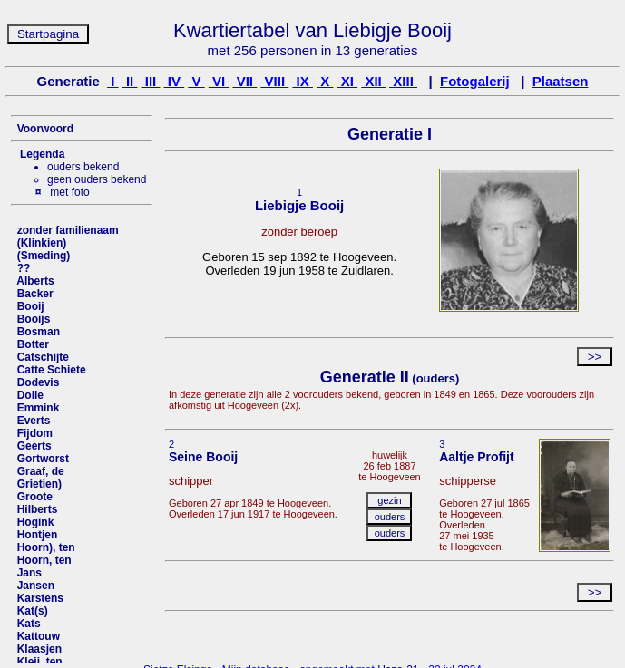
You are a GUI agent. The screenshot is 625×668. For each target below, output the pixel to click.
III (151, 81)
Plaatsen (560, 81)
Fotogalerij (475, 81)
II (130, 81)
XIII (403, 81)
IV (174, 81)
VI (219, 81)
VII (245, 81)
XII (373, 81)
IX (302, 81)
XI (347, 81)
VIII (274, 81)
